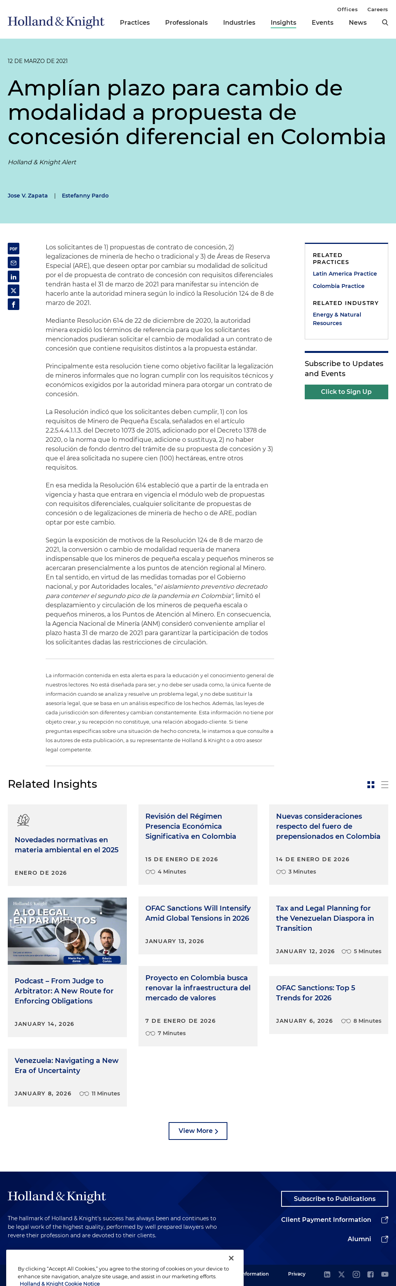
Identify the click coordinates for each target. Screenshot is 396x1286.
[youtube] (384, 1275)
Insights (283, 22)
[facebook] (370, 1275)
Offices (347, 9)
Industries (239, 22)
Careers (377, 9)
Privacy (297, 1274)
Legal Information (248, 1274)
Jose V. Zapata (28, 195)
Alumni (359, 1239)
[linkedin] (327, 1275)
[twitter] (341, 1275)
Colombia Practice (339, 286)
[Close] (231, 1268)
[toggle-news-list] (384, 784)
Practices (135, 22)
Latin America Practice (345, 273)
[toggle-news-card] (370, 784)
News (358, 22)
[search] (385, 22)
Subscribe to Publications (335, 1199)
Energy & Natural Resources (337, 319)
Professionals (186, 22)
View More (196, 1130)
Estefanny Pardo (85, 195)
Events (322, 22)
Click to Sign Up (346, 391)
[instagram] (356, 1275)
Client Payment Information (326, 1219)
